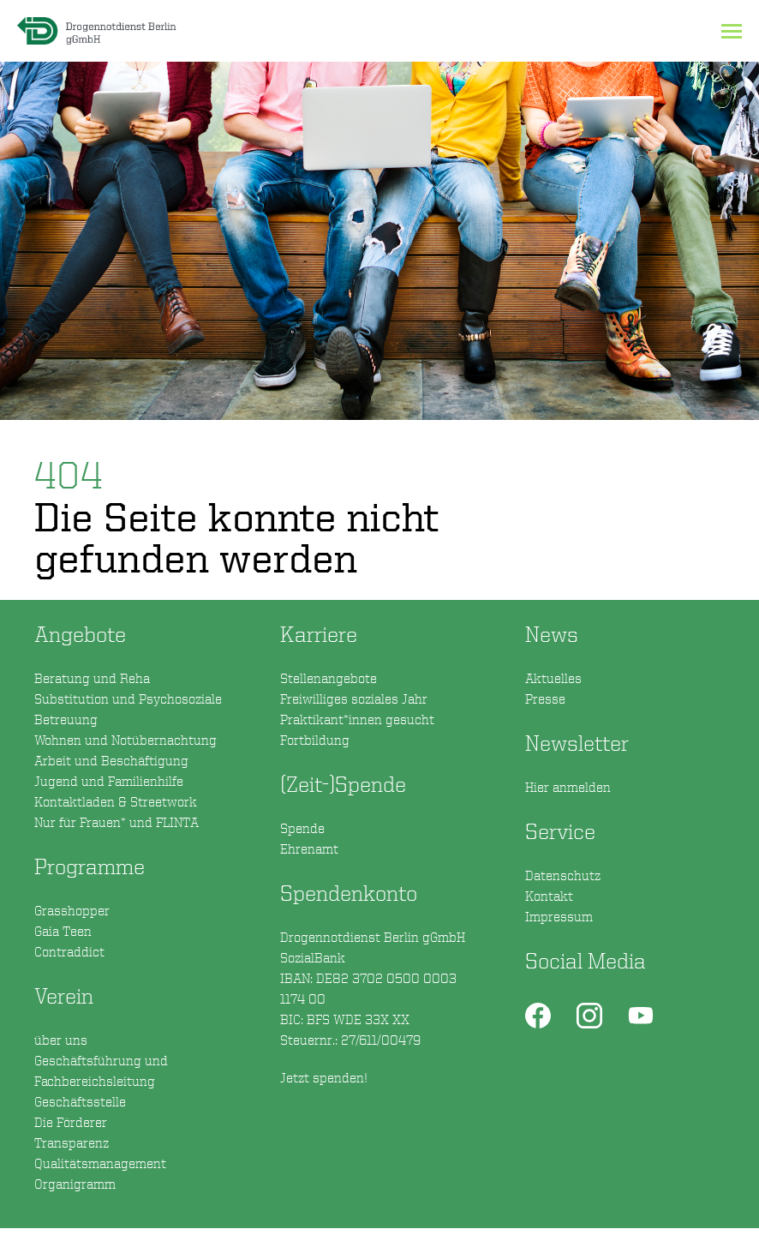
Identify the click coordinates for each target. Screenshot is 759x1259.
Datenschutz (563, 875)
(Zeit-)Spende (343, 783)
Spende (302, 828)
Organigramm (75, 1183)
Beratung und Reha (92, 678)
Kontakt (549, 895)
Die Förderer (70, 1122)
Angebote (80, 633)
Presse (545, 698)
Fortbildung (315, 739)
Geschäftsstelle (80, 1101)
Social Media (585, 960)
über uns (60, 1039)
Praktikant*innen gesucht (357, 719)
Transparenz (71, 1142)
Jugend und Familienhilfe (108, 780)
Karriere (318, 633)
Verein (63, 995)
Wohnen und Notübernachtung (125, 739)
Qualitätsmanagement (100, 1163)
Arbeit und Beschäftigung (111, 760)
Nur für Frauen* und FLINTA (116, 822)
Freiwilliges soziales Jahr (353, 698)
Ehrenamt (309, 848)
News (551, 633)
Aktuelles (553, 678)
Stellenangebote (328, 678)
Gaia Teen (63, 930)
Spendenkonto (380, 984)
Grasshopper (72, 910)
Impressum (559, 916)
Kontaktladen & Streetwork (115, 801)
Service (560, 830)
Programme (89, 866)
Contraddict (69, 951)
